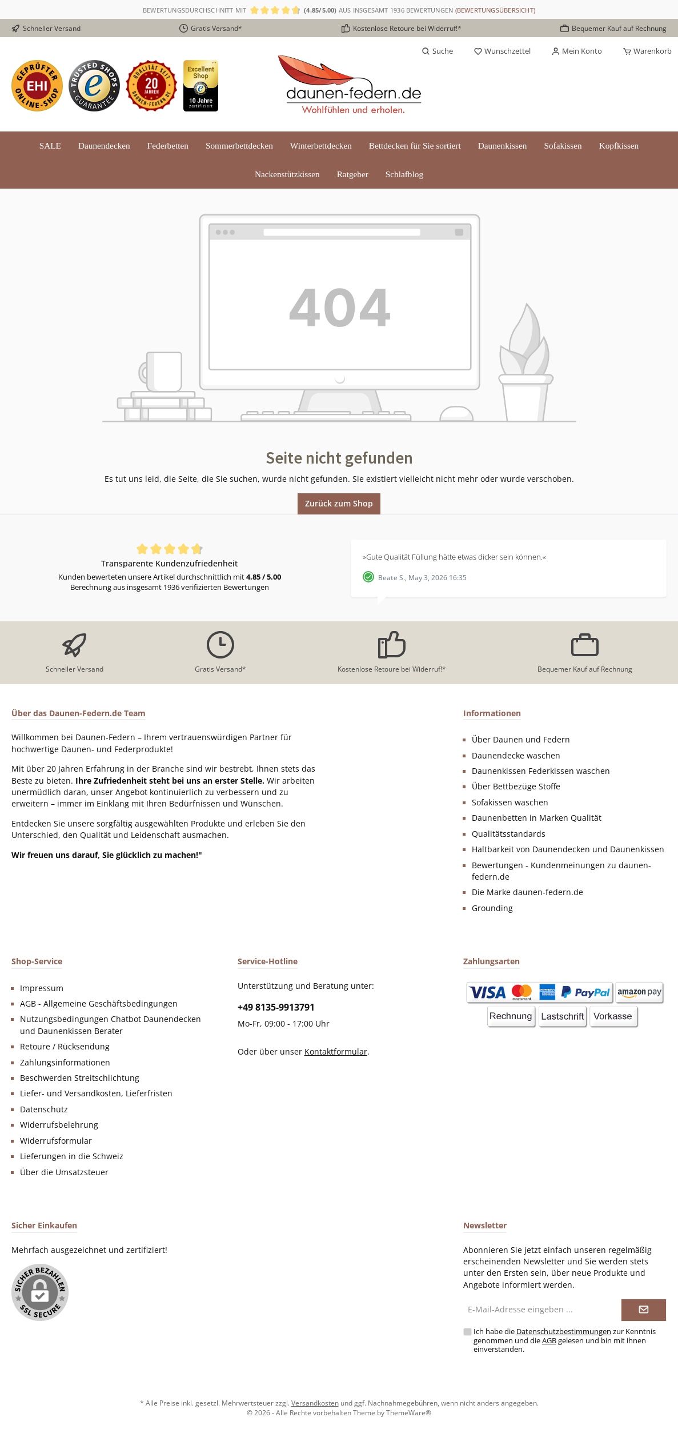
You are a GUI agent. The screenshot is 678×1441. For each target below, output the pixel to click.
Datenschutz (44, 1109)
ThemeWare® (408, 1412)
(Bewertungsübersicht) (495, 10)
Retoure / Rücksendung (65, 1046)
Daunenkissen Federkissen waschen (541, 771)
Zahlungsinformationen (65, 1062)
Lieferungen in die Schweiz (71, 1156)
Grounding (492, 908)
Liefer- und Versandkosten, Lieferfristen (96, 1093)
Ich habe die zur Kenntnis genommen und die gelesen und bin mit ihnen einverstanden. (565, 1340)
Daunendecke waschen (516, 756)
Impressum (41, 988)
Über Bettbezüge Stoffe (516, 786)
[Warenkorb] (643, 51)
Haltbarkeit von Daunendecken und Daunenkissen (568, 849)
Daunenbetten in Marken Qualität (536, 818)
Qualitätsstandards (508, 834)
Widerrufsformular (56, 1141)
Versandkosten (315, 1402)
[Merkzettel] (502, 51)
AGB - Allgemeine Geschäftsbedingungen (99, 1004)
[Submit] (644, 1310)
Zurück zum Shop (339, 503)
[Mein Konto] (576, 51)
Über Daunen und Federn (521, 740)
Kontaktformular (335, 1052)
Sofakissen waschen (510, 802)
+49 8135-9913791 (276, 1007)
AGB (549, 1341)
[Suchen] (437, 51)
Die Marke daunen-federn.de (527, 892)
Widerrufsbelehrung (59, 1125)
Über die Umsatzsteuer (64, 1172)
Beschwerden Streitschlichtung (79, 1078)
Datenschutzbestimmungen (563, 1331)
